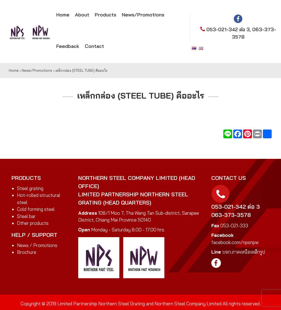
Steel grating (30, 188)
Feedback (67, 46)
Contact (94, 46)
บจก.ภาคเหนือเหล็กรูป (243, 252)
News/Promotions (143, 15)
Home (62, 15)
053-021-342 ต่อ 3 (228, 29)
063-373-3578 (231, 214)
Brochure (26, 252)
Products (105, 15)
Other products (33, 223)
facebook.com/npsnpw (234, 242)
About (82, 15)
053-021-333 (234, 225)
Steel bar (26, 216)
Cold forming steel (36, 209)
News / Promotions (37, 245)
